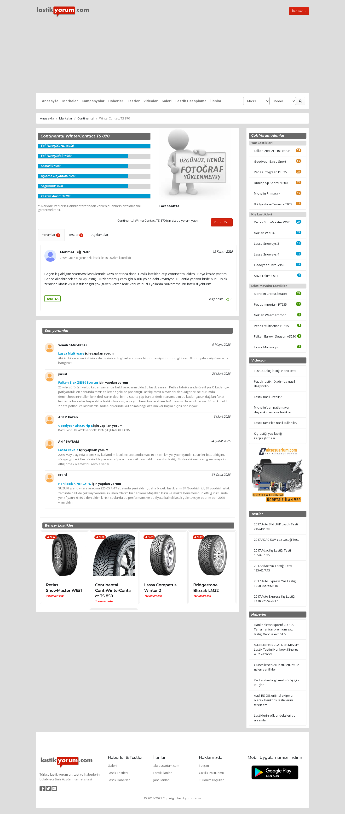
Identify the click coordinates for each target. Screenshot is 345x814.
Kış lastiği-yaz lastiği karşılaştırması (268, 435)
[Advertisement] (172, 55)
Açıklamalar (100, 234)
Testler (133, 101)
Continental (85, 118)
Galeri (166, 101)
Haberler (115, 101)
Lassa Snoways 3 (266, 243)
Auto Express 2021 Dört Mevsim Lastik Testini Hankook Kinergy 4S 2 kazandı (276, 649)
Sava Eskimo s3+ (266, 275)
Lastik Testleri (118, 773)
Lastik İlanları (162, 773)
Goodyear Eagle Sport (270, 161)
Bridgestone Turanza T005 (273, 204)
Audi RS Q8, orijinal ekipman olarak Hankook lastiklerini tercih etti (274, 700)
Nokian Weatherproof (270, 315)
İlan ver (298, 11)
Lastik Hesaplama (191, 101)
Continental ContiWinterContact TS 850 (113, 590)
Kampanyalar (93, 101)
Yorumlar (51, 234)
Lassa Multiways (266, 347)
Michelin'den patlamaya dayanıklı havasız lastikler (273, 409)
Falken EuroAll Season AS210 (275, 336)
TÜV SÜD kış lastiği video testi (275, 370)
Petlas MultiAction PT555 (271, 326)
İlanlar (215, 101)
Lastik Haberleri (119, 780)
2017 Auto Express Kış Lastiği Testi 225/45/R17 (274, 598)
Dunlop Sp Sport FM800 (271, 183)
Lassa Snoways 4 (266, 254)
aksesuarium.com (166, 765)
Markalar (70, 101)
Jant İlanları (161, 780)
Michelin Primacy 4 (267, 193)
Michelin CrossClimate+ (271, 293)
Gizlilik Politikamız (211, 773)
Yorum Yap (222, 222)
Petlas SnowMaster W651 (272, 222)
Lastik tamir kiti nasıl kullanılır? (275, 423)
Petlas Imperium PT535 (270, 304)
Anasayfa (50, 101)
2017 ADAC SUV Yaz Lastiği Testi (276, 539)
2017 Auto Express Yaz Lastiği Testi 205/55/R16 (275, 583)
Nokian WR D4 (264, 233)
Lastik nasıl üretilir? (268, 397)
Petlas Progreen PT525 (270, 172)
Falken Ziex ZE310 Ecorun (272, 151)
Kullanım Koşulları (211, 780)
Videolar (151, 101)
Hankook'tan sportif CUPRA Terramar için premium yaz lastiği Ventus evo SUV (273, 629)
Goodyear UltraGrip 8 (269, 265)
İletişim (204, 765)
